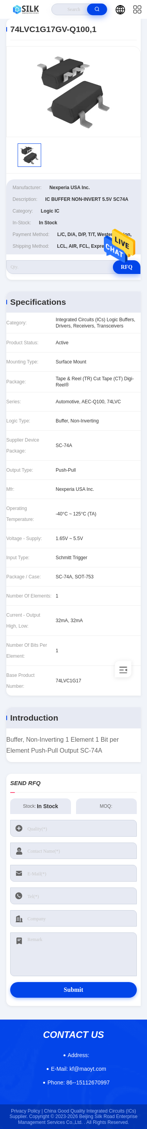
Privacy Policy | (27, 1111)
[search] (97, 9)
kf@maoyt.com (78, 1069)
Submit (73, 989)
